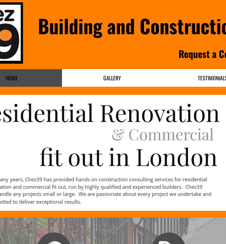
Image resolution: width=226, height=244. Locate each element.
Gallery (112, 78)
